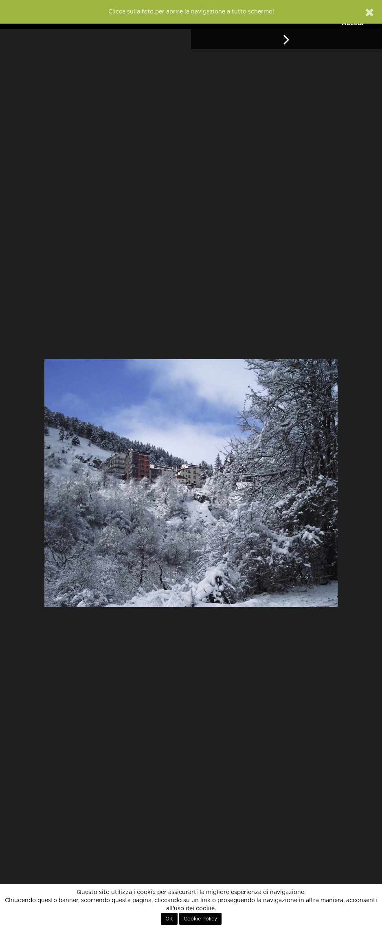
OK (169, 918)
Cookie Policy (200, 918)
